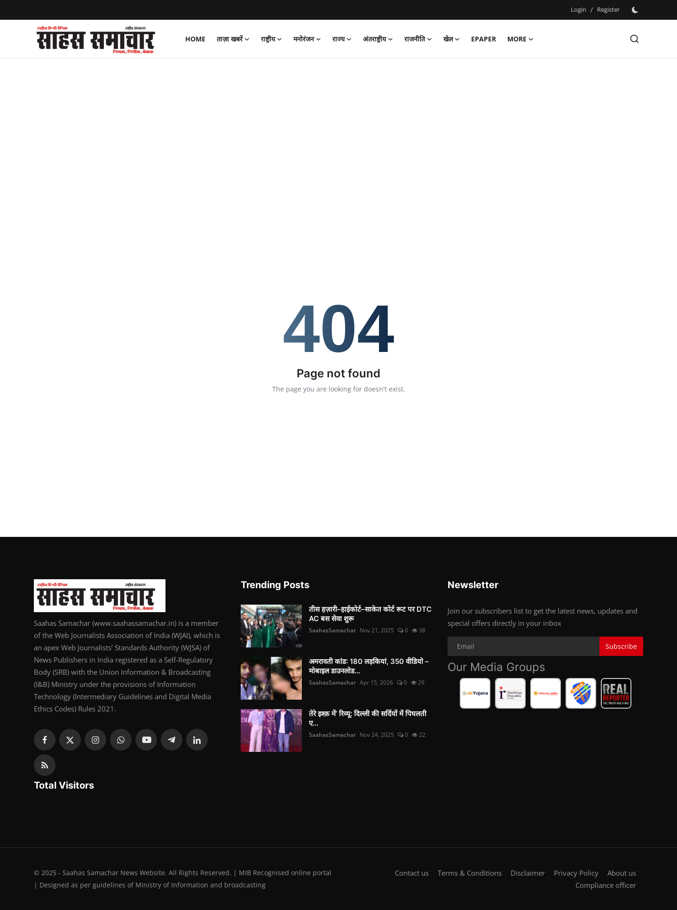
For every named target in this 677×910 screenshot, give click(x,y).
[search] (634, 39)
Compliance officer (605, 885)
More (520, 39)
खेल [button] (451, 39)
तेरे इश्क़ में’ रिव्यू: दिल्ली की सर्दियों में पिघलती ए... (367, 718)
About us (621, 873)
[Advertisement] (338, 134)
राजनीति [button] (418, 39)
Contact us (412, 873)
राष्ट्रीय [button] (271, 39)
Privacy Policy (576, 873)
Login (578, 9)
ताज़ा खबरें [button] (233, 39)
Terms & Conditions (470, 873)
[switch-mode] (636, 10)
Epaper (483, 38)
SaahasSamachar (332, 630)
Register (608, 9)
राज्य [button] (342, 39)
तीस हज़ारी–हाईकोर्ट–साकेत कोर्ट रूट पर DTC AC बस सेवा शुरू (370, 614)
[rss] (44, 765)
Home (195, 38)
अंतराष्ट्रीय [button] (378, 39)
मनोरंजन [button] (307, 39)
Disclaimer (528, 873)
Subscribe (621, 646)
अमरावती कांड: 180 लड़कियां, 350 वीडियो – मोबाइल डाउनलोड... (369, 666)
